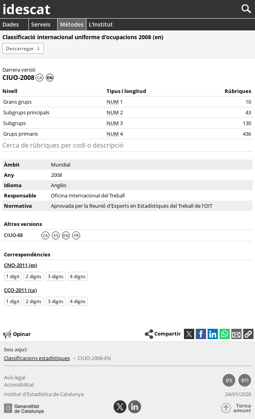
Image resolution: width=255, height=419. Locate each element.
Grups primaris (20, 133)
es (229, 379)
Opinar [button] (16, 334)
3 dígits (56, 276)
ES (56, 235)
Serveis (41, 24)
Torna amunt (242, 408)
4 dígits (78, 276)
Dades (10, 24)
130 (247, 123)
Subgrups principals (26, 112)
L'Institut (101, 24)
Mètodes (72, 24)
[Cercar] (220, 9)
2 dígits (33, 276)
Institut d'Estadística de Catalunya (44, 394)
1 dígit (12, 276)
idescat (26, 9)
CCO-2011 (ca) (20, 290)
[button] (248, 334)
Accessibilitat (19, 384)
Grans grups (17, 101)
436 (247, 133)
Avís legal (14, 377)
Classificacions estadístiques (37, 358)
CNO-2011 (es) (20, 265)
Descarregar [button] (20, 48)
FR (76, 235)
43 (248, 112)
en (245, 379)
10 (248, 101)
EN (66, 235)
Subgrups (14, 123)
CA (39, 77)
